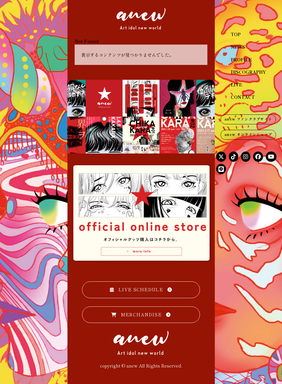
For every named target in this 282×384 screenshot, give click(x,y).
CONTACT (243, 97)
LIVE (236, 84)
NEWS (238, 46)
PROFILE (241, 59)
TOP (236, 34)
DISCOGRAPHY (248, 71)
